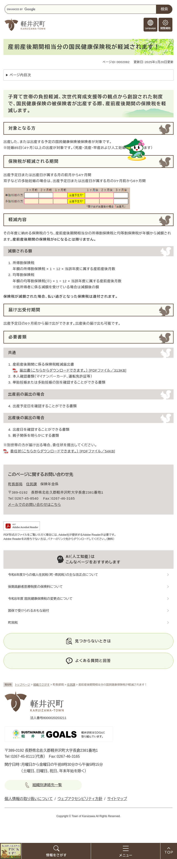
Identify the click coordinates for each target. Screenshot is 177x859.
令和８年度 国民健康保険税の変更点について (40, 598)
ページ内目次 (20, 75)
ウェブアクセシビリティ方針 (80, 799)
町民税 (13, 622)
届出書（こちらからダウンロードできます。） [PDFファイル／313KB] (73, 370)
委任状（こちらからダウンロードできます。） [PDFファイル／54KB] (62, 451)
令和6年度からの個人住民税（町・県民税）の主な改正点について (53, 575)
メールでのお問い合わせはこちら (34, 505)
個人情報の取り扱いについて (29, 799)
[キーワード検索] (80, 9)
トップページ (22, 684)
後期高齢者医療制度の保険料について (35, 586)
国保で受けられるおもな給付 (28, 610)
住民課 (71, 684)
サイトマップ (117, 799)
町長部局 (15, 484)
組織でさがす (41, 684)
